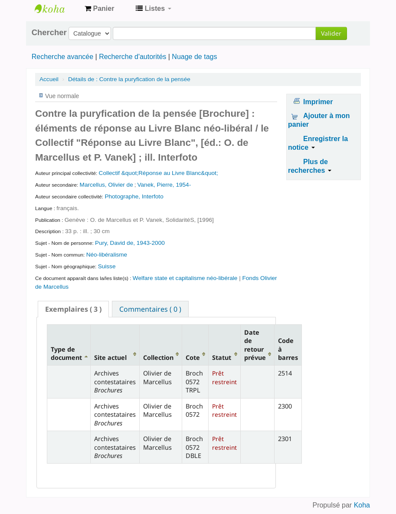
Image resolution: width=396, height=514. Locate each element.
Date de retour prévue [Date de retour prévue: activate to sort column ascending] (255, 345)
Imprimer (318, 101)
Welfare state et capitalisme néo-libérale (185, 278)
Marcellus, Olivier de (106, 184)
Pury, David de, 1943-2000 (130, 243)
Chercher (49, 32)
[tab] (73, 309)
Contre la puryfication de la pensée (129, 79)
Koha (362, 505)
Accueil (49, 79)
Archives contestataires (56, 8)
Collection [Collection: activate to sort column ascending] (158, 357)
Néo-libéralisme (106, 254)
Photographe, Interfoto (134, 196)
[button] (99, 8)
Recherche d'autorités (132, 56)
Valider (331, 33)
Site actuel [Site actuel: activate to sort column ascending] (110, 357)
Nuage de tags (194, 56)
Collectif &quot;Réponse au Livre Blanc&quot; (158, 173)
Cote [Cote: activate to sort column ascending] (193, 357)
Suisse (107, 266)
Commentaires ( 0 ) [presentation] (150, 309)
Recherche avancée (62, 56)
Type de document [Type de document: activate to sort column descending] (66, 353)
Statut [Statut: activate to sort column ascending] (221, 357)
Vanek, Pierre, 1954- (164, 184)
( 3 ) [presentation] (73, 309)
